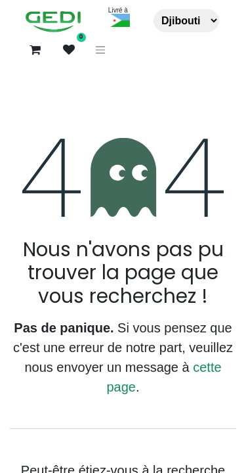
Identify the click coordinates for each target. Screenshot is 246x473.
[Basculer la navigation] (100, 50)
